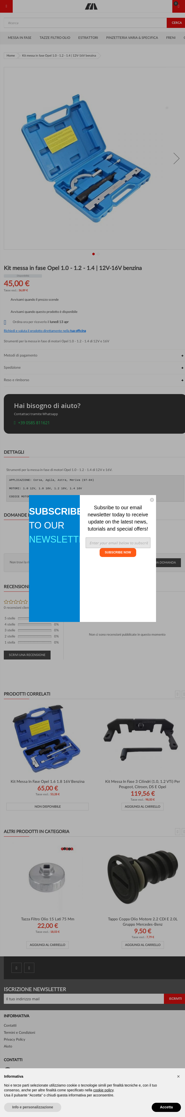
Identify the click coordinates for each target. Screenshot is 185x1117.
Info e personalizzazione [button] (32, 1107)
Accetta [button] (166, 1107)
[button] (178, 1076)
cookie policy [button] (103, 1090)
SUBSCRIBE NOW (118, 552)
